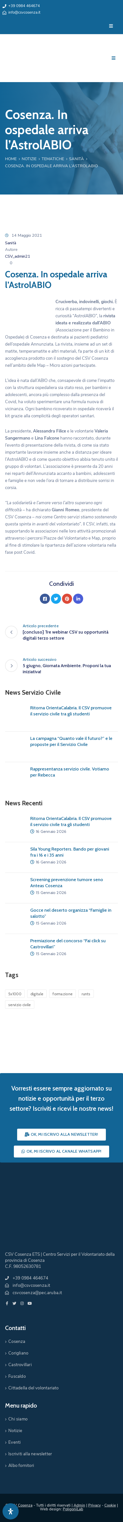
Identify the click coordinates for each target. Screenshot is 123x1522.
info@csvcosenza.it (24, 12)
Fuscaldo (17, 1376)
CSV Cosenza (21, 1505)
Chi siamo (17, 1419)
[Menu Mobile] (111, 26)
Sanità (76, 159)
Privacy (94, 1505)
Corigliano (18, 1353)
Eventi (14, 1442)
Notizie (29, 159)
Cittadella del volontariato (33, 1388)
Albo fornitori (21, 1465)
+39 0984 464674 (24, 5)
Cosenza (16, 1341)
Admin (79, 1505)
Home (11, 159)
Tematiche (53, 159)
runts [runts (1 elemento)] (86, 994)
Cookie (110, 1505)
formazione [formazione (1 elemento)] (62, 994)
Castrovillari (20, 1365)
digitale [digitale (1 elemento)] (36, 994)
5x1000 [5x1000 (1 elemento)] (14, 994)
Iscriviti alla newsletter (30, 1454)
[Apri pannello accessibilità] (11, 1511)
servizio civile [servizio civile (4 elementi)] (19, 1005)
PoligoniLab (73, 1509)
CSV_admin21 (17, 256)
